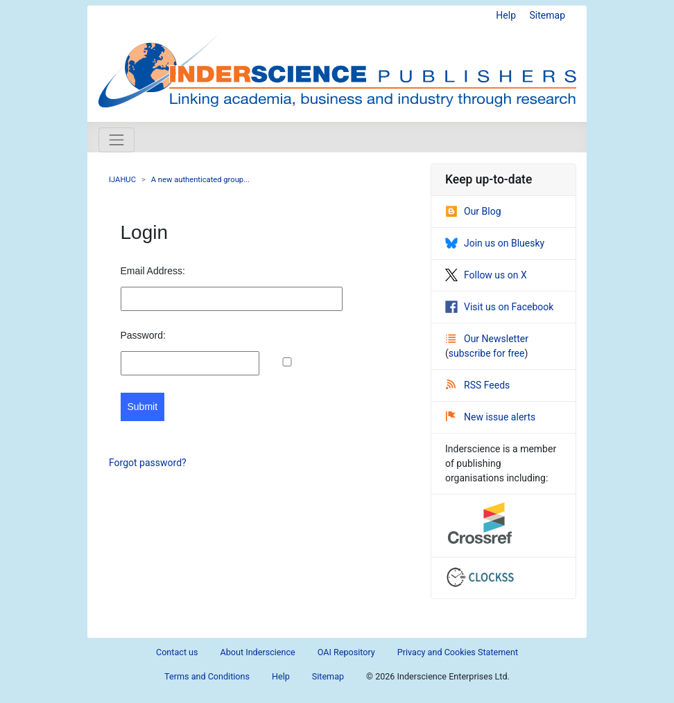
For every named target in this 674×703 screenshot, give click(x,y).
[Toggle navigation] (116, 139)
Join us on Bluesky (494, 243)
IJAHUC (122, 179)
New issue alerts (490, 416)
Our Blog (473, 211)
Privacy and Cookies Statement (457, 652)
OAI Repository (346, 652)
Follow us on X (486, 275)
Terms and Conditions (207, 676)
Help (506, 15)
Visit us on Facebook (499, 306)
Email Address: (153, 270)
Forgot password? (148, 462)
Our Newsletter (487, 338)
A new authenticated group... (200, 179)
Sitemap (547, 15)
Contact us (177, 652)
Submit (143, 406)
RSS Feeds (478, 385)
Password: (143, 335)
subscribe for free (487, 353)
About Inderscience (258, 652)
